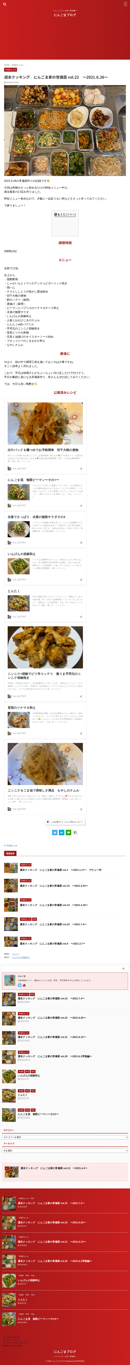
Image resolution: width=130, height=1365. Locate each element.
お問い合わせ (12, 1337)
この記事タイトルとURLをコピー (65, 822)
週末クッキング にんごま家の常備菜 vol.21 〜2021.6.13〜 (52, 1037)
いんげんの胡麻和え (21, 957)
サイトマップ (12, 1340)
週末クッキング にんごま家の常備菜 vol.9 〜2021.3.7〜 (52, 943)
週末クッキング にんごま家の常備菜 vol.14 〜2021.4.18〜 (54, 905)
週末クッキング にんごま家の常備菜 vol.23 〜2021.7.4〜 (53, 924)
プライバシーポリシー (17, 1343)
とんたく (16, 954)
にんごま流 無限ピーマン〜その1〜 (38, 1114)
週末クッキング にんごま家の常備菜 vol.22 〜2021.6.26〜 (52, 1017)
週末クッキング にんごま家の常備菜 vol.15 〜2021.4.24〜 (54, 885)
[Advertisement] (65, 40)
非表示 (71, 214)
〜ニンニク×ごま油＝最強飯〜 (65, 1356)
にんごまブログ (65, 15)
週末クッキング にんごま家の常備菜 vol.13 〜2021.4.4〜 (54, 1168)
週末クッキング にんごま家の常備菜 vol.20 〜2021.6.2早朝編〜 (55, 1056)
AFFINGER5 (79, 1361)
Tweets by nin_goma (12, 1345)
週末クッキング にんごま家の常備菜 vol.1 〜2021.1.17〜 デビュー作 (60, 870)
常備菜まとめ (12, 845)
